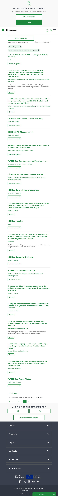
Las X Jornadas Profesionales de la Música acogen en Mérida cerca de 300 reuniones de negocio (27, 323)
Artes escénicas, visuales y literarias (18, 79)
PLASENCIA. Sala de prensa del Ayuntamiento (28, 161)
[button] (47, 30)
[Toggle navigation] (19, 30)
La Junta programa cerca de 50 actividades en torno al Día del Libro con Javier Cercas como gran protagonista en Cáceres (28, 237)
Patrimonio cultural (29, 106)
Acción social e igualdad (14, 382)
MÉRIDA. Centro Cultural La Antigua (23, 190)
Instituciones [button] (15, 468)
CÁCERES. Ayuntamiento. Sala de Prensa (25, 174)
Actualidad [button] (13, 459)
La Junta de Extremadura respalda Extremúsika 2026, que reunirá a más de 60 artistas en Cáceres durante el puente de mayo (28, 206)
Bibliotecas (11, 241)
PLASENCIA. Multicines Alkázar (21, 270)
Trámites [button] (13, 434)
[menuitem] (20, 481)
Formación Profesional (14, 193)
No (40, 411)
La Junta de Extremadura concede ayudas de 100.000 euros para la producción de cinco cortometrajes (27, 363)
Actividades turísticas (24, 177)
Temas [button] (12, 425)
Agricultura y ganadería (22, 150)
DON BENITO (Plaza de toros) (20, 132)
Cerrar (29, 22)
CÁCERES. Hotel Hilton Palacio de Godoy (25, 118)
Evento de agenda (14, 64)
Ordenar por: (37, 42)
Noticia (11, 92)
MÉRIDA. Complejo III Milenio (20, 257)
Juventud (20, 106)
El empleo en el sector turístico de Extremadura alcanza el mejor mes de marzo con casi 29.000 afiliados (28, 306)
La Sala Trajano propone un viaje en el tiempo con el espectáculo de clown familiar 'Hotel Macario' (27, 346)
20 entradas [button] (14, 393)
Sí (18, 411)
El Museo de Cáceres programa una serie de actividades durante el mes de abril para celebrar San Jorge (29, 288)
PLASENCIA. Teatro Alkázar (19, 379)
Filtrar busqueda (21, 38)
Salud (9, 60)
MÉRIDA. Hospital (15, 221)
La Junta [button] (12, 442)
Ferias (31, 150)
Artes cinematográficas (14, 164)
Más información (29, 17)
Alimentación (11, 150)
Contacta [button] (13, 450)
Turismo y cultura (13, 106)
